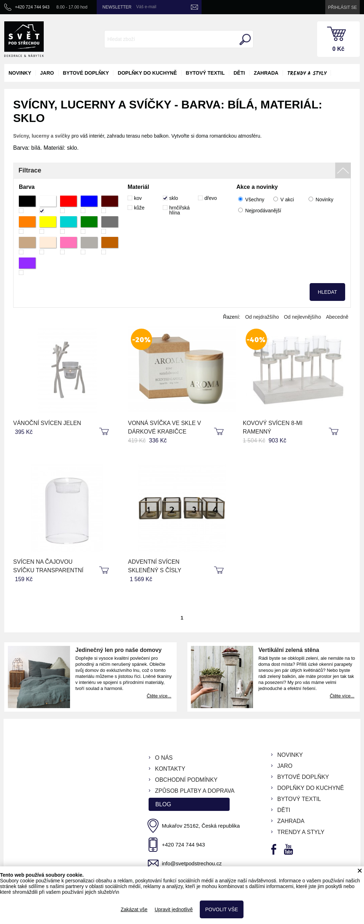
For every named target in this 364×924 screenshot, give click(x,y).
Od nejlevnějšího (302, 317)
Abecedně (337, 317)
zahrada (266, 73)
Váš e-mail (146, 6)
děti (239, 73)
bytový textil (205, 73)
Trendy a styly (306, 74)
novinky (20, 73)
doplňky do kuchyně (147, 73)
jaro (47, 73)
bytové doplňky (86, 73)
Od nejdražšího (262, 317)
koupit (105, 432)
